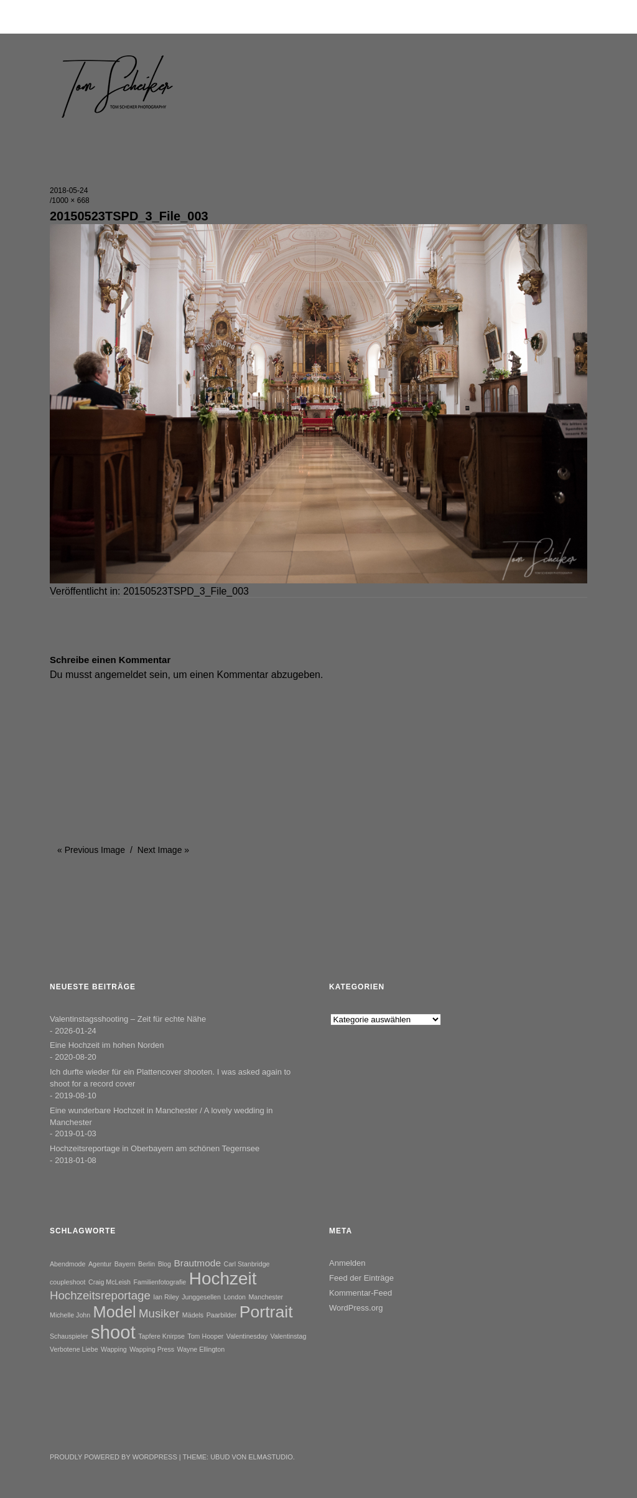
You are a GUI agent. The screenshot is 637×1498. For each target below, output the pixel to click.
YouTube (159, 1425)
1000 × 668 (70, 200)
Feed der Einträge (361, 1278)
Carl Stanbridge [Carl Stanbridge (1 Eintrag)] (246, 1264)
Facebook (93, 1425)
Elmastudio (270, 1457)
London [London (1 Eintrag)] (234, 1297)
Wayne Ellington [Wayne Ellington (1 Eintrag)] (201, 1349)
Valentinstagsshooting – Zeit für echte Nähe (128, 1019)
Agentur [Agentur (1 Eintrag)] (99, 1264)
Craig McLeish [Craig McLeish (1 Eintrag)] (109, 1282)
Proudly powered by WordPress (113, 1457)
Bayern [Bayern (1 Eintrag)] (125, 1264)
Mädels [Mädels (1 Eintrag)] (192, 1315)
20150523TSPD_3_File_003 (186, 591)
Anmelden (347, 1263)
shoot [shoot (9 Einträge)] (113, 1332)
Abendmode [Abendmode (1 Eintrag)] (67, 1264)
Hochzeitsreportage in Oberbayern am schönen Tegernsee (154, 1148)
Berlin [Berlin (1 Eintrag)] (146, 1264)
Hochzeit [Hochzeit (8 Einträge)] (223, 1278)
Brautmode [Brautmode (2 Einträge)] (197, 1263)
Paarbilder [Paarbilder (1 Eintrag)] (222, 1315)
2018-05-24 (69, 190)
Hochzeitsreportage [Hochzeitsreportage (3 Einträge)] (100, 1295)
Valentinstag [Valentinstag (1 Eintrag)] (288, 1336)
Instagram (126, 1425)
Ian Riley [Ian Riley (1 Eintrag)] (166, 1297)
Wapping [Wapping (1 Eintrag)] (114, 1349)
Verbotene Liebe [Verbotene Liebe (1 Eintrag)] (74, 1349)
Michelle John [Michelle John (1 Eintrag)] (70, 1315)
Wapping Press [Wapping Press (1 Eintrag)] (151, 1349)
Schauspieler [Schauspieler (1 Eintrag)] (69, 1336)
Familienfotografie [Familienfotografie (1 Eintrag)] (160, 1282)
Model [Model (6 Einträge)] (114, 1312)
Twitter (60, 1425)
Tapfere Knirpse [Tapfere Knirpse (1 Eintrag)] (161, 1336)
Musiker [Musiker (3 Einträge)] (159, 1313)
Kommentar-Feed (360, 1293)
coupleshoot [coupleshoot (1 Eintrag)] (67, 1282)
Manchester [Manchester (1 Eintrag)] (265, 1297)
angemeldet (121, 674)
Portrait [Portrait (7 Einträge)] (266, 1312)
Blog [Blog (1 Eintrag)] (164, 1264)
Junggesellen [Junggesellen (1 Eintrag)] (201, 1297)
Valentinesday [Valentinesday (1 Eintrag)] (246, 1336)
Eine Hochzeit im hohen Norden (107, 1045)
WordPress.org (356, 1307)
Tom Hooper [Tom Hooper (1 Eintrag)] (205, 1336)
